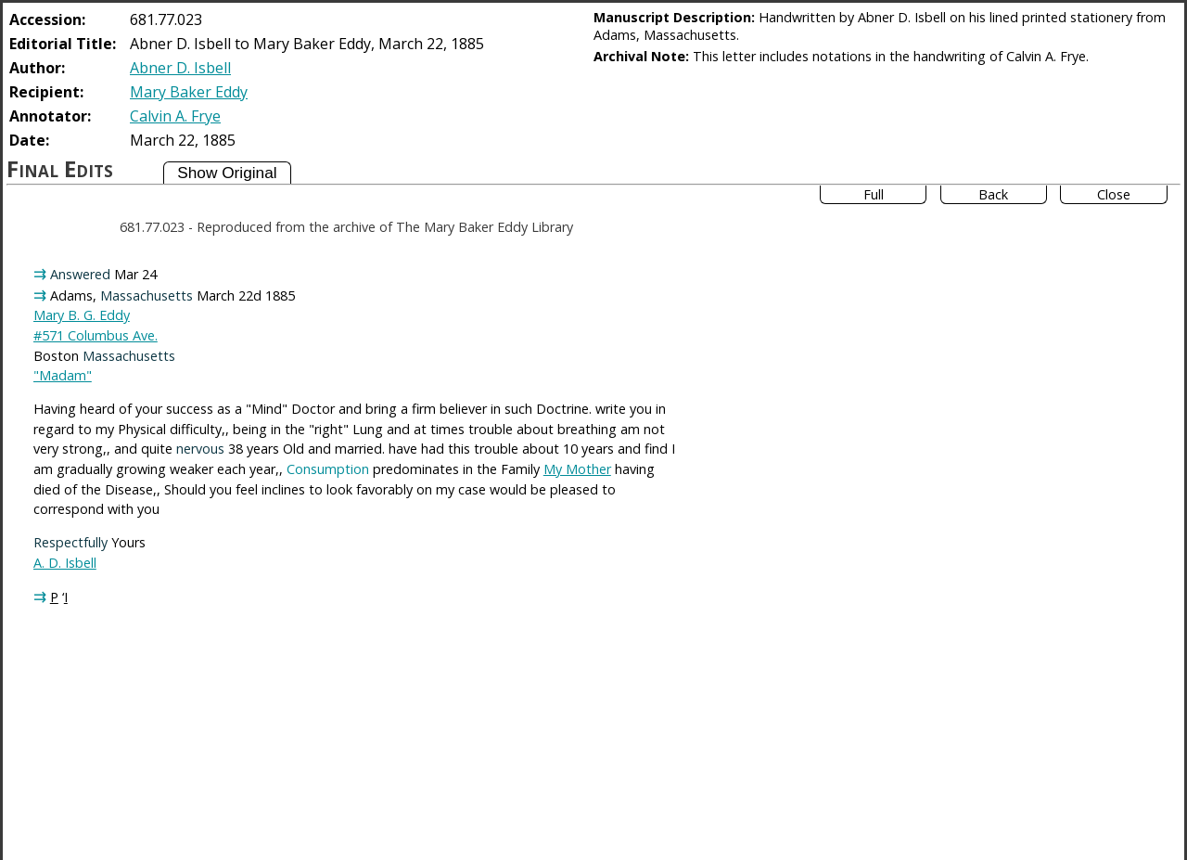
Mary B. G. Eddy (81, 315)
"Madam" (62, 375)
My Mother (577, 469)
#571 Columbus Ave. (95, 335)
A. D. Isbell (64, 562)
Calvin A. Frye (175, 116)
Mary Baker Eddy (189, 92)
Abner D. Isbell (180, 68)
